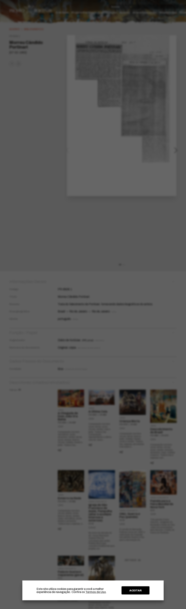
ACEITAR (135, 590)
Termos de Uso (95, 592)
